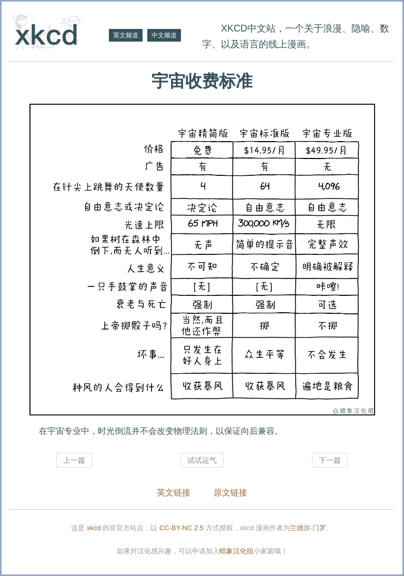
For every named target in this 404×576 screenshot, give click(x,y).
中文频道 (164, 35)
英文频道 (125, 35)
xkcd (94, 528)
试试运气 (202, 460)
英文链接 (173, 492)
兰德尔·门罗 (308, 528)
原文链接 (230, 492)
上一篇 (74, 460)
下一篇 (330, 460)
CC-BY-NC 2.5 (181, 528)
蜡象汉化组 (236, 551)
